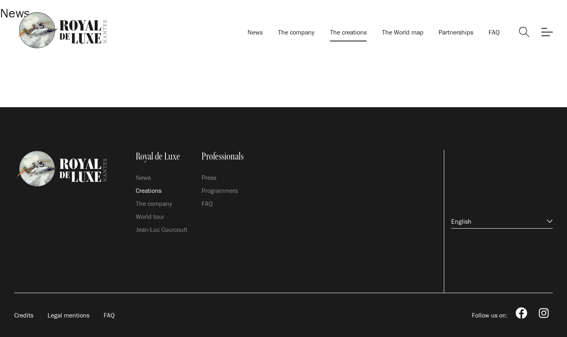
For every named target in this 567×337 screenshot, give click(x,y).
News (255, 32)
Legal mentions (68, 315)
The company (296, 32)
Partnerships (456, 32)
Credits (23, 315)
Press (209, 177)
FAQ (494, 32)
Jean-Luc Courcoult (161, 229)
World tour (150, 216)
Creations (148, 190)
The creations (348, 32)
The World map (403, 32)
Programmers (220, 190)
